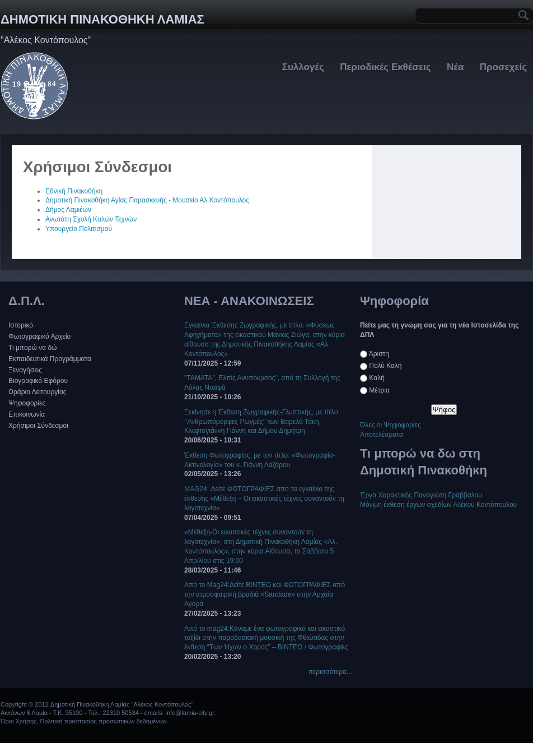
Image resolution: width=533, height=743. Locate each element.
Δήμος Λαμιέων (68, 210)
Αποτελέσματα (381, 435)
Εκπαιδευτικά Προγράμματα (49, 359)
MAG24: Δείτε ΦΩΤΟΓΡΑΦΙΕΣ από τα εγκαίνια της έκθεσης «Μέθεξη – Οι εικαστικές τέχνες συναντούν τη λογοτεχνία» (264, 498)
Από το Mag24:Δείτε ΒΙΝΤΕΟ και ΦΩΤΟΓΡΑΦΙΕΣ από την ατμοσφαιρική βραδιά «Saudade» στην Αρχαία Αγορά (264, 594)
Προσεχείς (503, 67)
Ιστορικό (20, 325)
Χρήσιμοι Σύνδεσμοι (38, 426)
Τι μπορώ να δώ (32, 348)
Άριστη (379, 354)
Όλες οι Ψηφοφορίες (390, 425)
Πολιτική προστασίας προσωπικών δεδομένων (103, 721)
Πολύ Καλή (385, 366)
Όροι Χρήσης (18, 721)
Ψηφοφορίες (26, 403)
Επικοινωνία (26, 414)
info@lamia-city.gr (190, 712)
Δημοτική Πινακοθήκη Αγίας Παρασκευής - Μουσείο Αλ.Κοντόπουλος (147, 200)
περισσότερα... (330, 672)
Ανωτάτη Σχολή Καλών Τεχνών (91, 219)
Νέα (455, 67)
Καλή (376, 378)
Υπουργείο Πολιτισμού (78, 229)
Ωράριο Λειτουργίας (37, 392)
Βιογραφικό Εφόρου (38, 381)
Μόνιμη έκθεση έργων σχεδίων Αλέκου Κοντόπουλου (438, 505)
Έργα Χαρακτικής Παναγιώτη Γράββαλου (421, 495)
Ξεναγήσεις (25, 370)
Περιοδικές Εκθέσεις (385, 67)
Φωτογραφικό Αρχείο (39, 336)
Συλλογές (303, 67)
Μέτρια (379, 390)
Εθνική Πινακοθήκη (73, 191)
